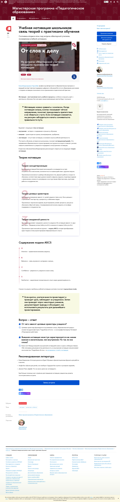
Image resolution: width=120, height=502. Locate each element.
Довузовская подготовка (34, 459)
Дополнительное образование (35, 472)
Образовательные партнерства (35, 479)
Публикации (75, 470)
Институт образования (78, 448)
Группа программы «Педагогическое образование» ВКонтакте (105, 134)
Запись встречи (49, 382)
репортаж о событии (31, 407)
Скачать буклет (107, 44)
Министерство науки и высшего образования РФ (102, 458)
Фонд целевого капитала (12, 472)
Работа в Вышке (9, 492)
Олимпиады (30, 462)
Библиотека (75, 457)
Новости (8, 450)
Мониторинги (53, 462)
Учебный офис (100, 93)
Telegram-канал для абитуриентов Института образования (106, 129)
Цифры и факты (9, 457)
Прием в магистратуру (33, 468)
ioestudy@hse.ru (104, 100)
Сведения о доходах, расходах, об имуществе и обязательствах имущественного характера (14, 478)
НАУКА (52, 455)
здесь (91, 497)
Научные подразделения (56, 457)
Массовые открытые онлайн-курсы (102, 467)
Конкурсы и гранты (54, 470)
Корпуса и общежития (11, 466)
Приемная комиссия (106, 33)
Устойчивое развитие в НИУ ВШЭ (14, 462)
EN (107, 1)
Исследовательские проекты (57, 459)
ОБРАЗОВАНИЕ (32, 455)
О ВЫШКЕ (9, 455)
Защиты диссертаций (55, 466)
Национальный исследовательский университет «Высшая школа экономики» (24, 448)
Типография (75, 464)
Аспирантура (31, 470)
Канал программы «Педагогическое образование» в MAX (105, 139)
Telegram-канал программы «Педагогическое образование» (105, 125)
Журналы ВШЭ (75, 468)
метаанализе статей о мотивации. (57, 350)
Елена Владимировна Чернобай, (28, 86)
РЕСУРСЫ (75, 455)
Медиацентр (75, 466)
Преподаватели (103, 51)
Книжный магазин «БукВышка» (79, 462)
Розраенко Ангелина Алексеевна (105, 88)
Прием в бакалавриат (33, 464)
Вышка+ (30, 466)
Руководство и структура (12, 459)
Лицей (29, 457)
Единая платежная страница (12, 490)
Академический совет (104, 63)
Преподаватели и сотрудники (13, 464)
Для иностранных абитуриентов (106, 38)
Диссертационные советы (56, 464)
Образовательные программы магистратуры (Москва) (57, 448)
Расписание (101, 61)
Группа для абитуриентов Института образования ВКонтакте (105, 144)
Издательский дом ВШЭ (77, 459)
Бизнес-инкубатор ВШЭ (33, 477)
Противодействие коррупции (13, 475)
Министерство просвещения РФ (102, 461)
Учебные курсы (102, 48)
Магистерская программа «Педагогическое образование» (48, 10)
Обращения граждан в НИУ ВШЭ (14, 470)
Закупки (7, 468)
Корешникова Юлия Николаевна (104, 76)
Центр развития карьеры (34, 475)
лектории (21, 407)
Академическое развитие (56, 468)
